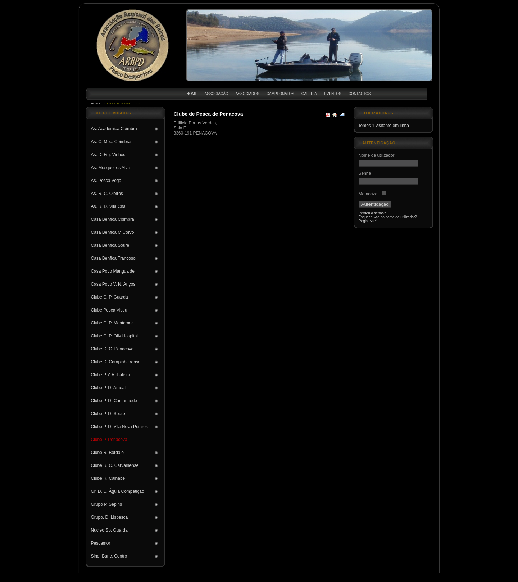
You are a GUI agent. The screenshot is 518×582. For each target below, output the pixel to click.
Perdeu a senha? (372, 213)
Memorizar (369, 193)
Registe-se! (368, 221)
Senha (365, 173)
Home (96, 103)
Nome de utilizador (377, 155)
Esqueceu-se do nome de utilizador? (388, 217)
